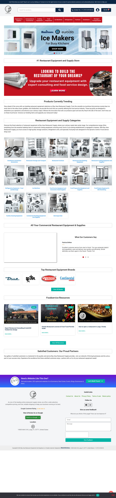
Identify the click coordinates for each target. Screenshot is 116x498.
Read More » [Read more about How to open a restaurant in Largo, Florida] (82, 331)
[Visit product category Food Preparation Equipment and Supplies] (80, 178)
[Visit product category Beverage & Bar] (58, 205)
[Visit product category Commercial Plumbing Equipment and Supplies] (36, 206)
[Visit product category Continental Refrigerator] (67, 278)
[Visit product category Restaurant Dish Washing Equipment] (80, 151)
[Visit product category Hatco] (49, 278)
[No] (113, 495)
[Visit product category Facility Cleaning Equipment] (14, 205)
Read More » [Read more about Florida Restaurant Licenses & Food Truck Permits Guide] (45, 332)
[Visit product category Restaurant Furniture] (58, 150)
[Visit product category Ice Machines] (36, 177)
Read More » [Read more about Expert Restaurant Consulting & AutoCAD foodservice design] (8, 334)
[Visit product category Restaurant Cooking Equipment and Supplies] (102, 151)
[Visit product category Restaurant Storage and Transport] (36, 150)
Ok (97, 495)
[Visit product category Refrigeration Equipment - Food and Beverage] (14, 178)
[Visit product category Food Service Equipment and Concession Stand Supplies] (58, 178)
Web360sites (65, 448)
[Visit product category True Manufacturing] (12, 278)
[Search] (59, 10)
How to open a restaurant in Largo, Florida (92, 327)
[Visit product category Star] (30, 278)
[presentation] (76, 434)
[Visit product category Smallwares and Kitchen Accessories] (14, 151)
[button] (54, 53)
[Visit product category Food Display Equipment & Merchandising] (102, 178)
